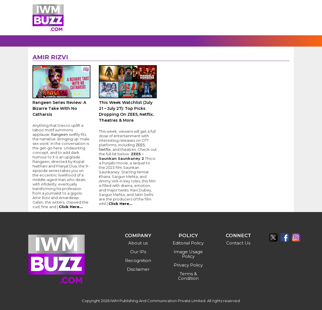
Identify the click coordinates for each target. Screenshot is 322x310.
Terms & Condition (188, 276)
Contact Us (238, 243)
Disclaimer (138, 269)
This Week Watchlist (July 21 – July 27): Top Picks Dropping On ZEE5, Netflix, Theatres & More (126, 111)
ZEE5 (140, 145)
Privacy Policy (188, 265)
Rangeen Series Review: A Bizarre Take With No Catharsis (59, 108)
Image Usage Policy (188, 254)
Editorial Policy (188, 243)
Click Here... (71, 206)
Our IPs (138, 251)
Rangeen (60, 134)
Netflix (105, 149)
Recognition (138, 260)
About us (138, 243)
